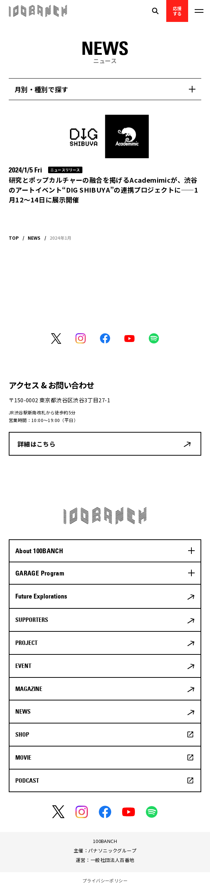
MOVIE (23, 757)
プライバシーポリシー (105, 880)
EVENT (23, 665)
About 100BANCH (39, 551)
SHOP (22, 734)
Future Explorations (41, 596)
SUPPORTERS (31, 619)
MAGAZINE (28, 688)
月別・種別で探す (41, 89)
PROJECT (26, 642)
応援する (177, 10)
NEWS (23, 711)
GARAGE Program (39, 573)
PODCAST (27, 780)
